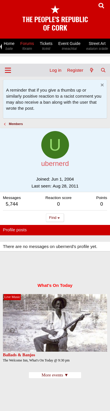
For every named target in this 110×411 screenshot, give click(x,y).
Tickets (46, 46)
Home (9, 46)
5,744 (12, 204)
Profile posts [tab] (15, 229)
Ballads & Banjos (19, 355)
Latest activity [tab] (46, 229)
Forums (27, 46)
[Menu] (8, 70)
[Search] (103, 70)
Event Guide (69, 46)
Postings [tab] (72, 229)
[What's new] (91, 70)
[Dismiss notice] (101, 86)
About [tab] (92, 229)
